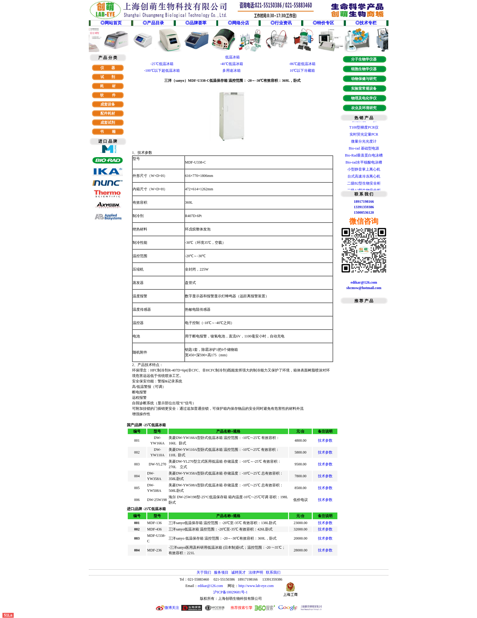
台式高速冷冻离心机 (363, 178)
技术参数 (325, 440)
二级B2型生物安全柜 (364, 185)
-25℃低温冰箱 (162, 64)
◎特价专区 (323, 23)
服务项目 (221, 572)
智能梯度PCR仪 (364, 122)
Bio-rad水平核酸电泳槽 (364, 164)
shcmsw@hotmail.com (363, 288)
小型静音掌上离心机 (363, 171)
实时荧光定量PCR (364, 136)
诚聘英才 (238, 572)
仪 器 (107, 68)
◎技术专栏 (366, 23)
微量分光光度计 (364, 143)
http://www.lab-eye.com (256, 586)
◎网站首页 (111, 23)
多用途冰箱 (231, 70)
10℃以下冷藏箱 (302, 70)
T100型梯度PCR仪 (363, 129)
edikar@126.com (210, 586)
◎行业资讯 (281, 23)
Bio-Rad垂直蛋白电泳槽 (364, 157)
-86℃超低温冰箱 (302, 64)
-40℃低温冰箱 (231, 64)
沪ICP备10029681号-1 (231, 592)
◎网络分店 (238, 23)
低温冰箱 (232, 57)
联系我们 (273, 572)
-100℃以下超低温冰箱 (162, 70)
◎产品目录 (153, 23)
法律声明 (256, 572)
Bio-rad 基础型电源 (364, 150)
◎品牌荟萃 (196, 23)
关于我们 (204, 572)
